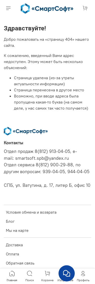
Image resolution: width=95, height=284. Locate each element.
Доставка (14, 244)
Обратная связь (20, 263)
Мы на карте (17, 230)
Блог (10, 221)
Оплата (12, 253)
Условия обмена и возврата (31, 212)
